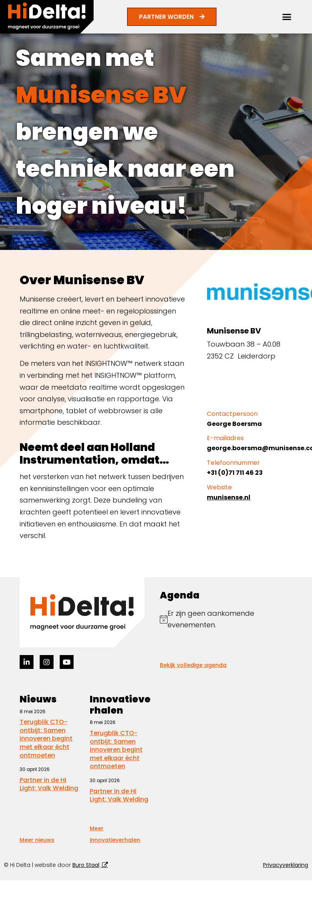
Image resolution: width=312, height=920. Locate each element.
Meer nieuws (37, 840)
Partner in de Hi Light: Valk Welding (49, 784)
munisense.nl (228, 497)
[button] (287, 17)
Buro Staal (85, 865)
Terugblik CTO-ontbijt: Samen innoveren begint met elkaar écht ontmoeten (46, 738)
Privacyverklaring (285, 865)
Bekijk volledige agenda (193, 665)
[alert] (226, 619)
